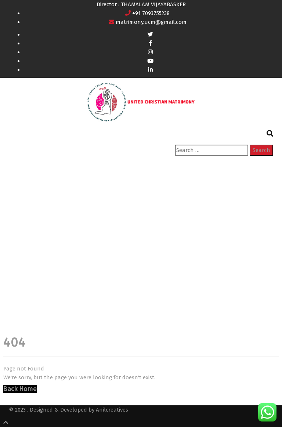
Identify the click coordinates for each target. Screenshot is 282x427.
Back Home (20, 389)
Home (16, 243)
